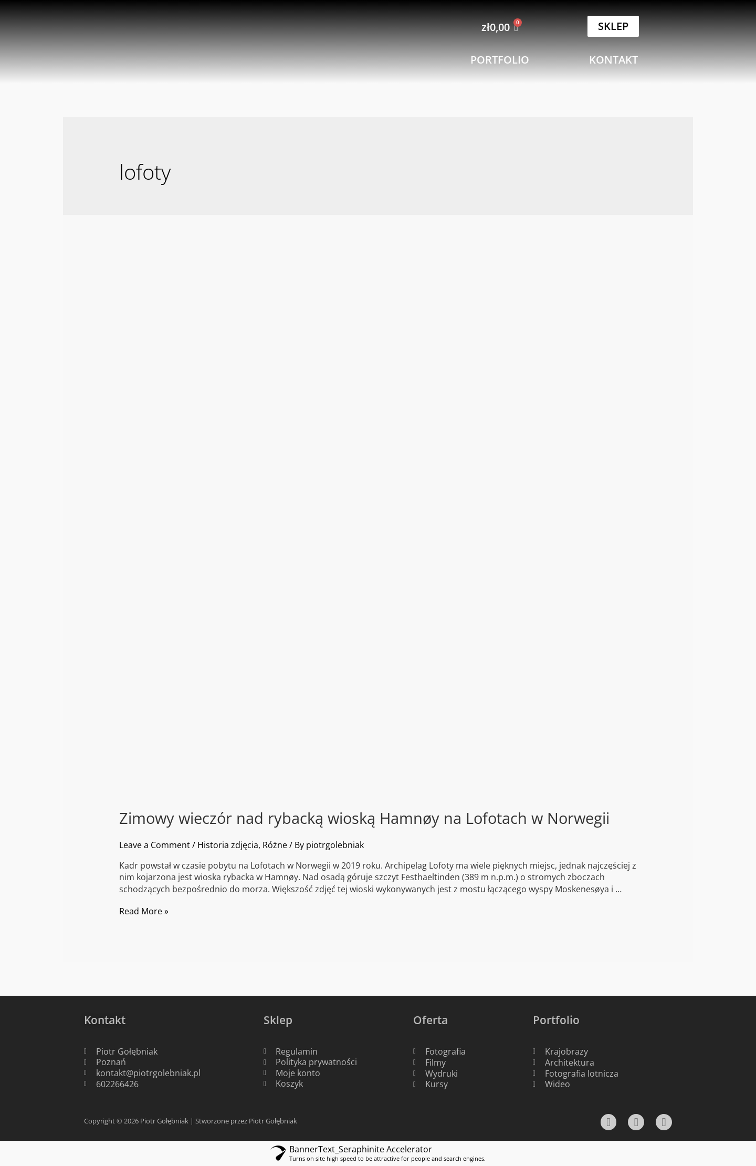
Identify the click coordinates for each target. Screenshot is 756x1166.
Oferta (431, 1019)
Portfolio (557, 1019)
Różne (274, 845)
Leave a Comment (154, 845)
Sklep (279, 1019)
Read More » (144, 911)
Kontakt (106, 1019)
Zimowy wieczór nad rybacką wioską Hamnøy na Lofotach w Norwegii (364, 818)
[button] (613, 26)
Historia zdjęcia (227, 845)
